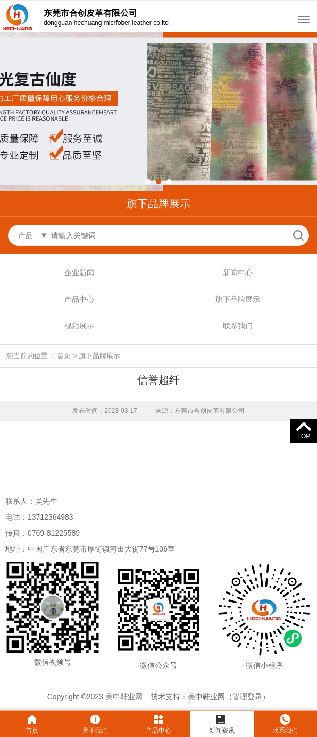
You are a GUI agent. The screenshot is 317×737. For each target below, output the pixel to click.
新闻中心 (238, 272)
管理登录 (247, 696)
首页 (64, 356)
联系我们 (238, 325)
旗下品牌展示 (237, 299)
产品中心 (79, 299)
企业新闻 (79, 272)
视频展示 (79, 325)
